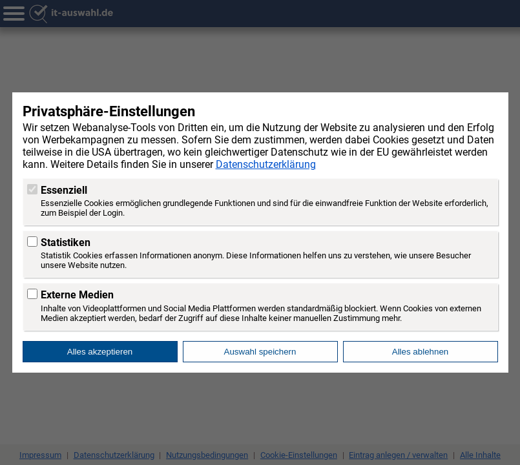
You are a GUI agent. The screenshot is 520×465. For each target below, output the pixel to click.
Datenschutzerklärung (266, 164)
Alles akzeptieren (100, 351)
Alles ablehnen (420, 351)
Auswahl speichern (260, 351)
